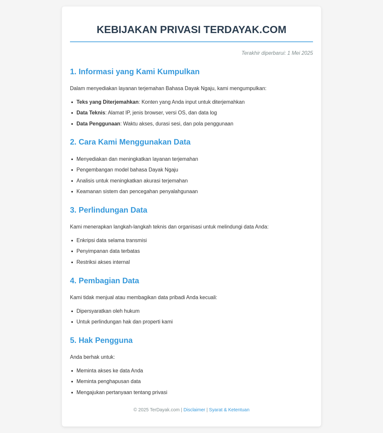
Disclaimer (194, 409)
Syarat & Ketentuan (229, 409)
